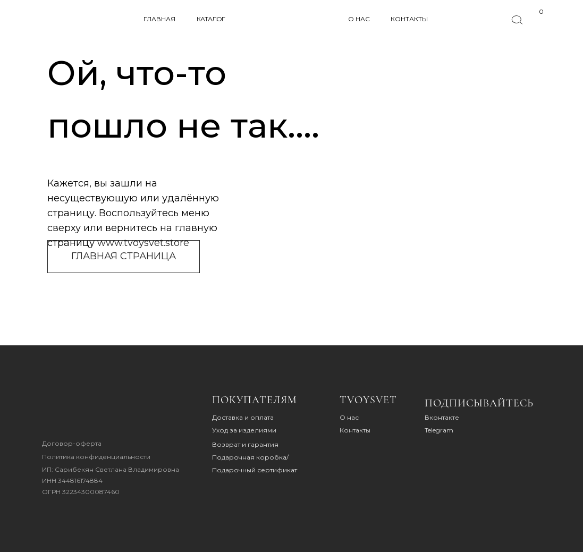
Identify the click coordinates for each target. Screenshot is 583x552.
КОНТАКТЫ (409, 19)
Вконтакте (442, 417)
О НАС (359, 19)
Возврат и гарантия (245, 444)
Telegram (439, 430)
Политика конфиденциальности (96, 457)
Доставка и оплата (243, 417)
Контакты (355, 430)
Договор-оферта (72, 443)
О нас (349, 417)
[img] (75, 411)
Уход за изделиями (244, 430)
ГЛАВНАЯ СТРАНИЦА (123, 256)
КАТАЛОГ (211, 19)
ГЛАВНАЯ (159, 19)
